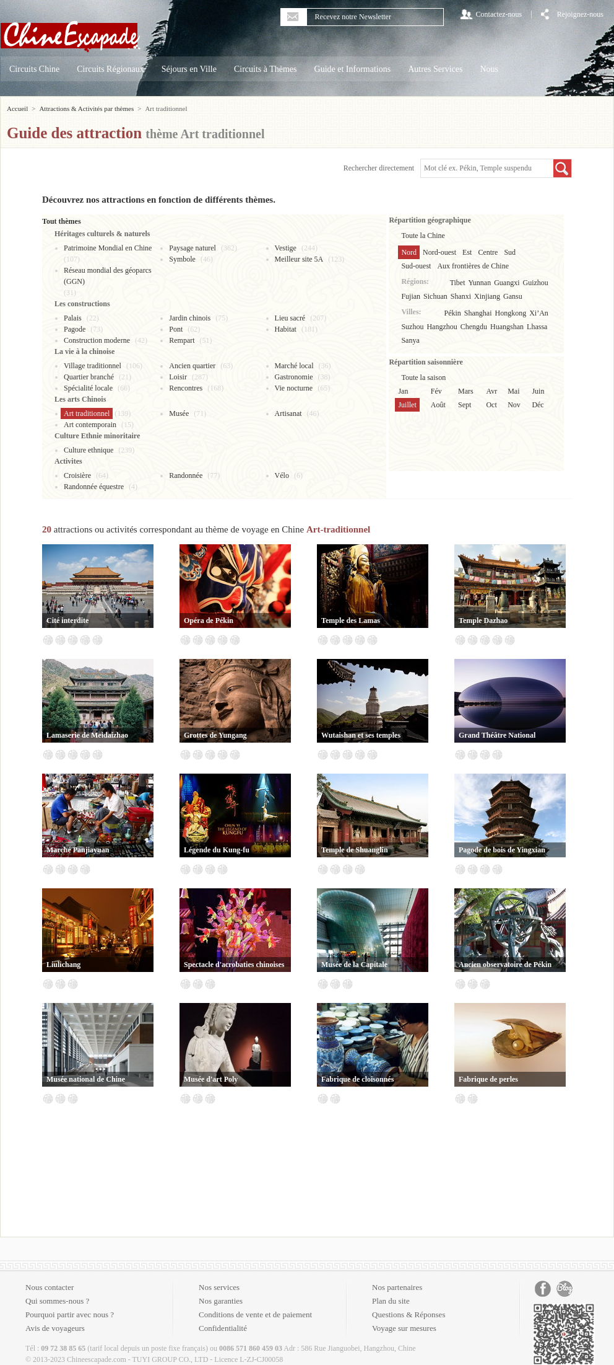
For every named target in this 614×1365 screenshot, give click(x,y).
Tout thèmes (61, 221)
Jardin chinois (189, 318)
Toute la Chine (422, 235)
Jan (403, 391)
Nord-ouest (439, 252)
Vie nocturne (294, 388)
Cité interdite (67, 620)
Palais (73, 318)
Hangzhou (441, 326)
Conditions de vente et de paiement (255, 1314)
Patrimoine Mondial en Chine (108, 248)
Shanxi (461, 296)
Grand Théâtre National (497, 735)
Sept (464, 404)
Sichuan (435, 296)
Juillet (407, 404)
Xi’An (538, 313)
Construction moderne (97, 340)
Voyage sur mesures (404, 1328)
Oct (491, 404)
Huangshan (507, 326)
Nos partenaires (397, 1287)
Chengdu (473, 326)
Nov (514, 404)
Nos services (219, 1287)
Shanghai (478, 313)
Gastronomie (294, 377)
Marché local (294, 365)
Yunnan (480, 282)
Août (438, 404)
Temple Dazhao (483, 620)
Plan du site (391, 1300)
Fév (436, 391)
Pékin (452, 313)
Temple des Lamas (350, 620)
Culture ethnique (88, 450)
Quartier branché (89, 377)
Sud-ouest (416, 266)
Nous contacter (49, 1287)
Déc (537, 404)
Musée (179, 413)
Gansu (512, 296)
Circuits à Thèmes (265, 69)
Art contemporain (90, 424)
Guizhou (535, 282)
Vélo (282, 475)
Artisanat (288, 413)
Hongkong (511, 313)
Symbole (182, 259)
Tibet (457, 282)
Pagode (74, 329)
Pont (176, 329)
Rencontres (185, 388)
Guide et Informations (352, 69)
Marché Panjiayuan (77, 850)
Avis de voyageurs (55, 1328)
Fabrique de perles (488, 1079)
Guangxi (506, 282)
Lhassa (537, 326)
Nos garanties (221, 1300)
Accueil (17, 108)
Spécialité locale (88, 388)
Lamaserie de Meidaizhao (87, 735)
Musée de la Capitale (354, 964)
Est (467, 252)
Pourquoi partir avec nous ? (69, 1314)
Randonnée (185, 475)
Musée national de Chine (85, 1079)
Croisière (77, 475)
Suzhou (412, 326)
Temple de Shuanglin (354, 850)
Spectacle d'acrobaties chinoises (234, 964)
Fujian (410, 296)
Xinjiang (487, 296)
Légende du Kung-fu (216, 850)
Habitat (285, 329)
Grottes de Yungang (215, 735)
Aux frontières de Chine (473, 266)
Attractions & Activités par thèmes (86, 108)
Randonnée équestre (94, 486)
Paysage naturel (192, 248)
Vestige (285, 248)
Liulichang (63, 964)
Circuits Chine (34, 69)
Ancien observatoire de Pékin (505, 964)
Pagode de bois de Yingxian (502, 850)
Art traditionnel (87, 413)
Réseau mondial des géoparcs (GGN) (108, 276)
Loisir (178, 377)
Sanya (410, 340)
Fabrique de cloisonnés (357, 1079)
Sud (510, 252)
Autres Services (435, 69)
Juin (538, 391)
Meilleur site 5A (299, 259)
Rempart (181, 340)
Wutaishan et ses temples (360, 735)
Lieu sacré (290, 318)
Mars (465, 391)
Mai (513, 391)
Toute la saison (423, 377)
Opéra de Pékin (208, 620)
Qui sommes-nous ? (57, 1300)
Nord (409, 252)
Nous (489, 69)
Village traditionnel (92, 365)
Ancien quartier (192, 365)
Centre (488, 252)
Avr (491, 391)
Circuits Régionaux (110, 69)
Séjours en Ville (189, 69)
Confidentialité (223, 1328)
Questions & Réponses (408, 1314)
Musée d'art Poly (211, 1079)
